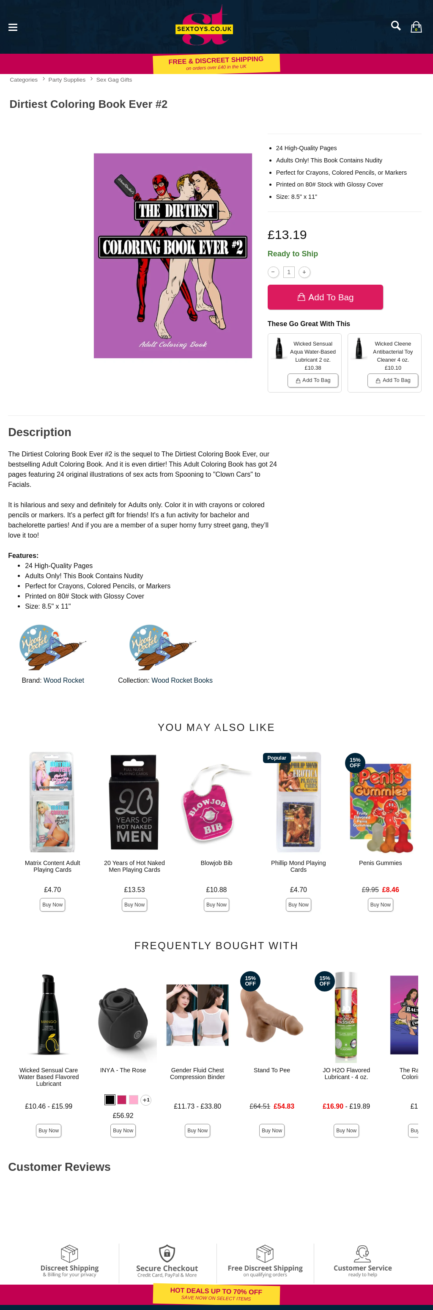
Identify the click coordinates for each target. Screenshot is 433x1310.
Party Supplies (67, 79)
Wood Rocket (64, 680)
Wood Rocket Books (182, 680)
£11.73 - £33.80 (197, 1106)
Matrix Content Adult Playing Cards (52, 866)
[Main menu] (13, 26)
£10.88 (216, 890)
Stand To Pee (272, 1070)
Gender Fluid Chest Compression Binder (197, 1073)
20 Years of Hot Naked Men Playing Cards (134, 866)
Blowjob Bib (216, 863)
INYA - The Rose (123, 1070)
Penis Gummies (380, 863)
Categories (24, 79)
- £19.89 (346, 1106)
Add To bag (325, 297)
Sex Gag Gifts (114, 79)
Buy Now (52, 905)
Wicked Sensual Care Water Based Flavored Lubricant (49, 1077)
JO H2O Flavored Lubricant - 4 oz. (346, 1073)
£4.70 (52, 890)
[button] (110, 1099)
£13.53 (134, 890)
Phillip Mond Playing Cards (298, 866)
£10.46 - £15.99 (48, 1106)
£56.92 (123, 1116)
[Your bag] (416, 26)
